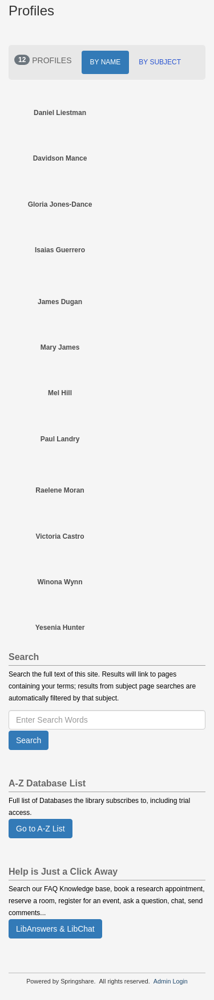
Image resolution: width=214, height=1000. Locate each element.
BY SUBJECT (160, 62)
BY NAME (105, 62)
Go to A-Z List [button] (40, 828)
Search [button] (28, 740)
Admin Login (171, 981)
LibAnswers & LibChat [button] (55, 928)
